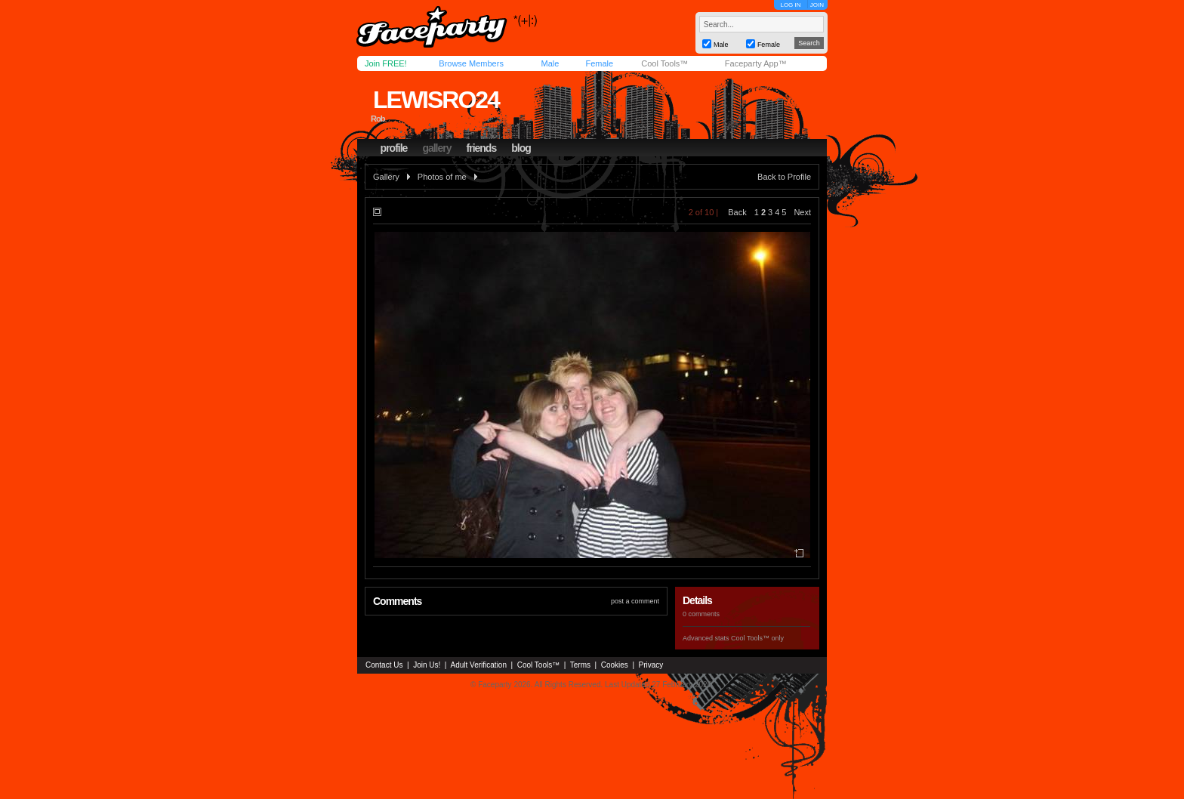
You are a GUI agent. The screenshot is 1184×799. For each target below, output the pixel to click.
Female (599, 63)
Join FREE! (386, 63)
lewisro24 (436, 99)
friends (482, 148)
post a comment (635, 601)
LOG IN (790, 5)
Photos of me (442, 176)
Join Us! (426, 665)
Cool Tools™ (664, 63)
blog (521, 148)
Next (802, 212)
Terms (580, 665)
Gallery (386, 176)
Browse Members (471, 63)
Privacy (651, 665)
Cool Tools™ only (757, 638)
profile (394, 148)
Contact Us (383, 665)
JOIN (817, 5)
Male (550, 63)
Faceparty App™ (756, 63)
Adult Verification (478, 665)
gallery (436, 148)
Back (737, 212)
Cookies (614, 665)
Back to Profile (784, 176)
